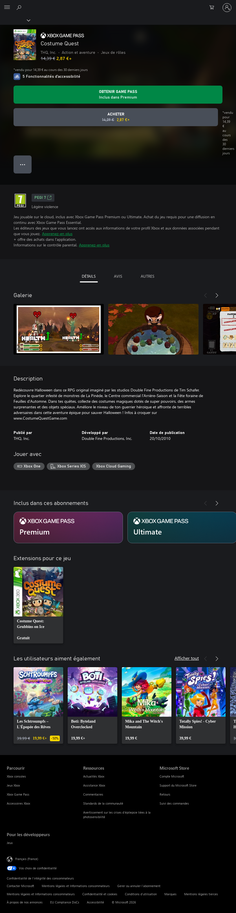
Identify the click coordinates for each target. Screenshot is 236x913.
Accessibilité (95, 902)
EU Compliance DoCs (64, 902)
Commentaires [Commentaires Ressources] (93, 794)
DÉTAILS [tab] (89, 276)
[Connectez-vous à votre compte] (227, 7)
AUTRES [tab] (147, 276)
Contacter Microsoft (20, 886)
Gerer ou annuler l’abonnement (138, 886)
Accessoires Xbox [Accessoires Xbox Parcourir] (18, 803)
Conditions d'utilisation (141, 894)
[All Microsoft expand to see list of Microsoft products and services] (7, 7)
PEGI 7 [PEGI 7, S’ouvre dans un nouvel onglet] (43, 197)
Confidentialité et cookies (99, 894)
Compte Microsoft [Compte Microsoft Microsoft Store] (172, 776)
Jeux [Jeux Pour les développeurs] (10, 843)
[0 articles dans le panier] (213, 7)
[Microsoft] (118, 4)
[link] (38, 605)
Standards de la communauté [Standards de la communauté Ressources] (103, 803)
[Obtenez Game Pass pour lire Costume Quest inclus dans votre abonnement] (118, 95)
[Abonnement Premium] (68, 527)
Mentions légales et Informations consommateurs (76, 886)
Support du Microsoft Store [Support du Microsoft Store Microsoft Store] (178, 785)
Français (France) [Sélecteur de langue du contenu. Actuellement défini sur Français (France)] (26, 858)
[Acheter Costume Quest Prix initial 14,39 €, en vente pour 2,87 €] (116, 117)
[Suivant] (216, 295)
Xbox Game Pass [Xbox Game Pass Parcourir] (18, 794)
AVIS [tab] (118, 276)
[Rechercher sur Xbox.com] (20, 7)
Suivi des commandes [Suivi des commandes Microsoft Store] (174, 803)
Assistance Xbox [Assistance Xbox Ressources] (94, 785)
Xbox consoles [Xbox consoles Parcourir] (16, 776)
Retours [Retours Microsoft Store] (165, 794)
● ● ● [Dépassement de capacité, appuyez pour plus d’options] (22, 164)
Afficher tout (187, 658)
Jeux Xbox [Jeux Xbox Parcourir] (13, 785)
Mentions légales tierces (201, 894)
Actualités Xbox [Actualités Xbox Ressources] (93, 776)
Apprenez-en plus (57, 233)
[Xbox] (14, 20)
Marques (170, 894)
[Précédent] (205, 295)
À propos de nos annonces (25, 902)
